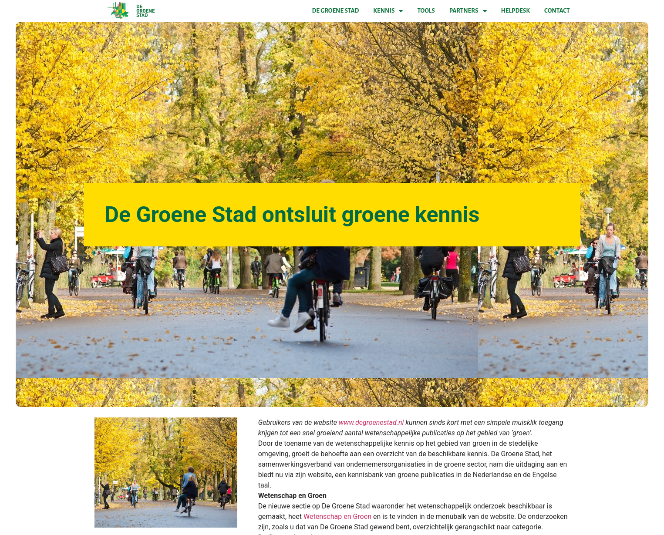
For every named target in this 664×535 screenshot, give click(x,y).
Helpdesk (515, 10)
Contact (557, 10)
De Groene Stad (335, 10)
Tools (426, 10)
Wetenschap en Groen (337, 516)
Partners (468, 11)
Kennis (388, 11)
